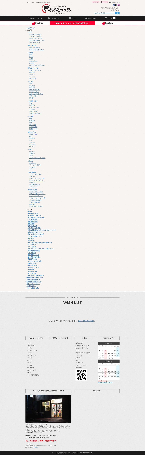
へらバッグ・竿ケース (36, 196)
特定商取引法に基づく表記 (35, 277)
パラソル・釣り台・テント (37, 194)
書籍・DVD (32, 204)
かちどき (32, 63)
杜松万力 (32, 85)
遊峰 (30, 83)
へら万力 (30, 81)
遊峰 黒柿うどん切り (34, 257)
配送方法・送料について (34, 282)
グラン (31, 156)
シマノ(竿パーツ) (34, 42)
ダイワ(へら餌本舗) (35, 165)
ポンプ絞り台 (32, 244)
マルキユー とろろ (33, 267)
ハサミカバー (33, 186)
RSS (76, 367)
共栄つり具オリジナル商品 (36, 234)
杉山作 (31, 57)
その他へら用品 (32, 189)
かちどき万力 (32, 253)
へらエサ (30, 161)
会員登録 (77, 357)
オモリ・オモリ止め (35, 174)
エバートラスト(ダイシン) (37, 65)
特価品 (30, 211)
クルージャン (33, 61)
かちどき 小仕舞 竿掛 (34, 228)
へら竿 (30, 32)
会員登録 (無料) (114, 2)
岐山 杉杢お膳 (32, 273)
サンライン (32, 144)
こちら (36, 447)
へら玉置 (30, 116)
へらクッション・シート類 (37, 198)
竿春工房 (32, 105)
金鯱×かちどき (32, 263)
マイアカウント (31, 286)
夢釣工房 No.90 (32, 259)
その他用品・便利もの (36, 206)
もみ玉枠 (32, 109)
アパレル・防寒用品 (35, 200)
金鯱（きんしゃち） (35, 70)
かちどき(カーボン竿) (35, 38)
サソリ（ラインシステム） (37, 158)
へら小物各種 (32, 172)
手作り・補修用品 (34, 202)
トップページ (31, 28)
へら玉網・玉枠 (32, 101)
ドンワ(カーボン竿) (35, 36)
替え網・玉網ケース (35, 113)
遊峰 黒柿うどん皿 (33, 255)
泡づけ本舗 (32, 78)
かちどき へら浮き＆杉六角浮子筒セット (40, 242)
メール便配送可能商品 (33, 375)
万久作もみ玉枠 (32, 226)
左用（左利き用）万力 (36, 94)
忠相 (30, 54)
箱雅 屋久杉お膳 (33, 222)
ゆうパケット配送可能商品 (36, 275)
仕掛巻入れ (31, 240)
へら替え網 (31, 269)
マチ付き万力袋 (32, 271)
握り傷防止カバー (34, 184)
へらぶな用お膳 (32, 219)
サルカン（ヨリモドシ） (36, 180)
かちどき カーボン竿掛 (35, 261)
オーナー (32, 142)
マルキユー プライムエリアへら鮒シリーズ (41, 248)
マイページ (104, 2)
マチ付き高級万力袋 (34, 251)
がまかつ (32, 154)
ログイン (96, 2)
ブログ (77, 350)
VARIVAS (32, 138)
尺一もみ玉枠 (32, 246)
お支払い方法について (33, 280)
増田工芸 (32, 72)
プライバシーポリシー (33, 284)
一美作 (31, 59)
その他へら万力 (34, 92)
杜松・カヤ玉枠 (34, 107)
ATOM (80, 367)
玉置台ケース (33, 129)
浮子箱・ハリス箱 (33, 68)
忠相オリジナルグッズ (34, 232)
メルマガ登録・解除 (33, 288)
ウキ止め (32, 176)
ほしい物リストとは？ (86, 321)
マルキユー (32, 163)
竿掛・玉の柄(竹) (34, 47)
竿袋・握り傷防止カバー (36, 40)
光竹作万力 (31, 238)
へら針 (30, 149)
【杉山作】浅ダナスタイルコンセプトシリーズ (42, 230)
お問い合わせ (79, 343)
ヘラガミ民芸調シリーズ (35, 236)
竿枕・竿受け (33, 96)
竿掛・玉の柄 (32, 45)
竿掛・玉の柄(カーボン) (36, 49)
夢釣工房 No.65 (32, 265)
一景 (30, 169)
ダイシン (32, 76)
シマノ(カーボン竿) (35, 34)
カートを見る (79, 362)
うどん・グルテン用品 (36, 192)
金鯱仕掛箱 (31, 224)
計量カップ (32, 182)
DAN (30, 136)
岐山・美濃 (32, 125)
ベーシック (32, 167)
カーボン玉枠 (33, 111)
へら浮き (30, 52)
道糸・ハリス (32, 132)
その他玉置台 (33, 127)
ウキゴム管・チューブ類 (36, 178)
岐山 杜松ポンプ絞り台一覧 (36, 217)
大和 (30, 123)
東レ (30, 140)
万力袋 (31, 98)
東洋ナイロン (33, 134)
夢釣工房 (32, 87)
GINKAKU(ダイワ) (34, 90)
